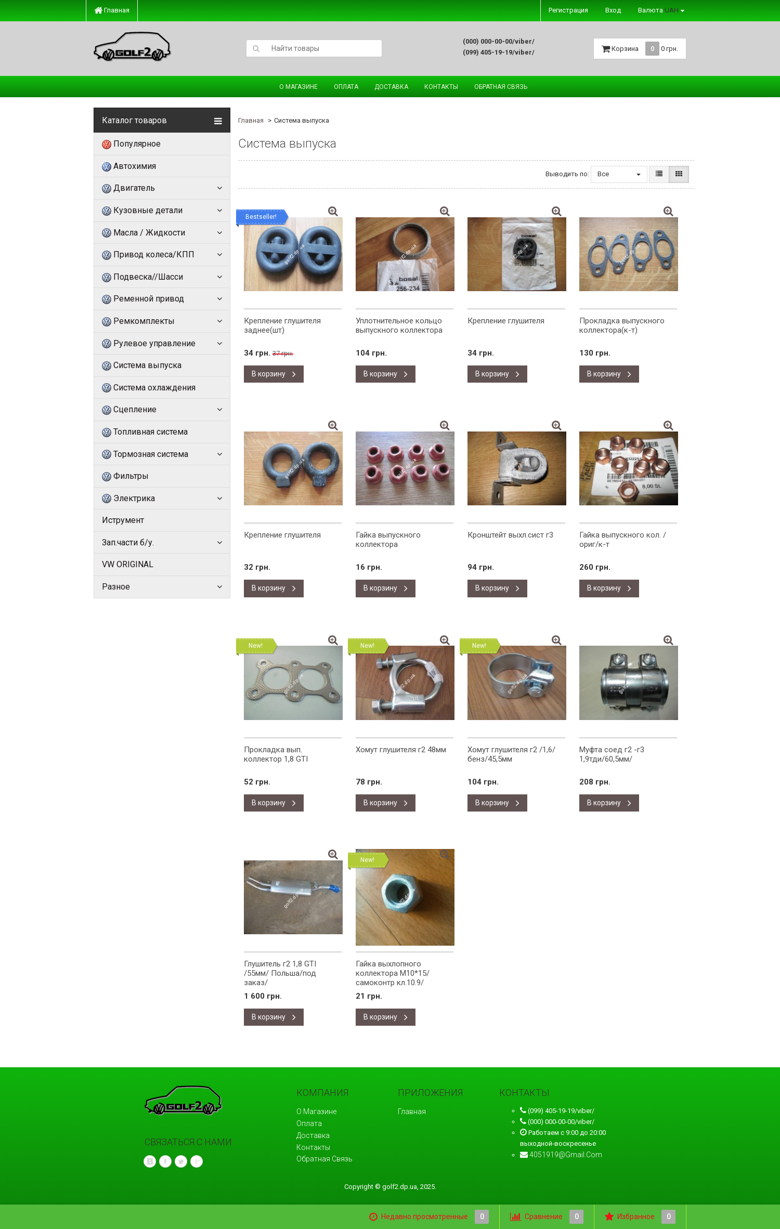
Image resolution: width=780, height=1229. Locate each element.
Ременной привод (143, 299)
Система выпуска (141, 365)
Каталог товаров (134, 120)
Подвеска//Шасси (142, 277)
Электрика (128, 498)
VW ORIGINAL (127, 564)
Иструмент (123, 520)
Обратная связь (500, 86)
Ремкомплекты (138, 321)
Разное (116, 587)
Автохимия (129, 166)
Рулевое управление (149, 343)
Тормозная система (145, 454)
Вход (613, 10)
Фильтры (125, 476)
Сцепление (129, 409)
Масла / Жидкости (143, 233)
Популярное (131, 144)
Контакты (441, 86)
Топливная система (145, 432)
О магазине (298, 86)
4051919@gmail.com (565, 1154)
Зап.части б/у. (128, 542)
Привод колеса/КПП (148, 255)
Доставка (391, 86)
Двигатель (128, 188)
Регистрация (568, 10)
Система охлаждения (149, 388)
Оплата (346, 86)
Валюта (658, 10)
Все (619, 174)
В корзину (274, 374)
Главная (111, 10)
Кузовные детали (142, 210)
